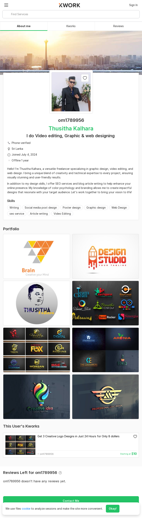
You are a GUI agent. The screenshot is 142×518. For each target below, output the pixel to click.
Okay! (113, 508)
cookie (26, 508)
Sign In (133, 5)
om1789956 (47, 454)
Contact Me (71, 500)
